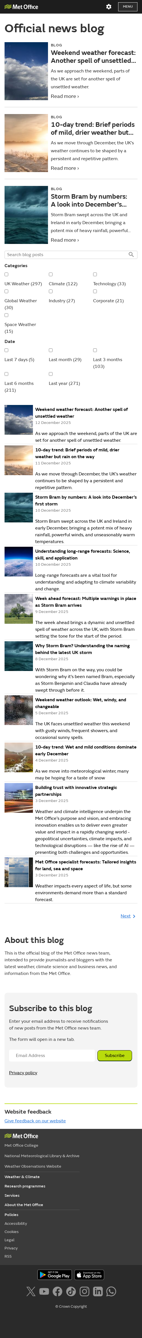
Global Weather (21, 304)
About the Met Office (24, 1204)
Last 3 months (107, 363)
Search (131, 255)
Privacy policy (23, 1073)
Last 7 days (19, 360)
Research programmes (25, 1186)
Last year (64, 383)
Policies (11, 1214)
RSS (8, 1256)
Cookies (12, 1231)
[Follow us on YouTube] (45, 1292)
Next (129, 916)
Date (10, 341)
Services (12, 1195)
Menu (128, 7)
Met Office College (21, 1145)
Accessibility (16, 1223)
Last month (65, 360)
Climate (63, 284)
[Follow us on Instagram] (86, 1292)
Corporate (108, 301)
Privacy (11, 1248)
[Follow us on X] (32, 1292)
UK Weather (23, 284)
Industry (62, 301)
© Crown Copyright (71, 1306)
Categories (16, 266)
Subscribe (115, 1055)
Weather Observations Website (33, 1166)
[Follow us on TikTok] (72, 1292)
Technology (109, 284)
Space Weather (20, 328)
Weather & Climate (22, 1176)
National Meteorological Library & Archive (42, 1155)
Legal (9, 1240)
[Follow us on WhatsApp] (111, 1292)
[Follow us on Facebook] (59, 1292)
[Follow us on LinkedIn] (99, 1292)
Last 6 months (19, 387)
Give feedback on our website (35, 1121)
